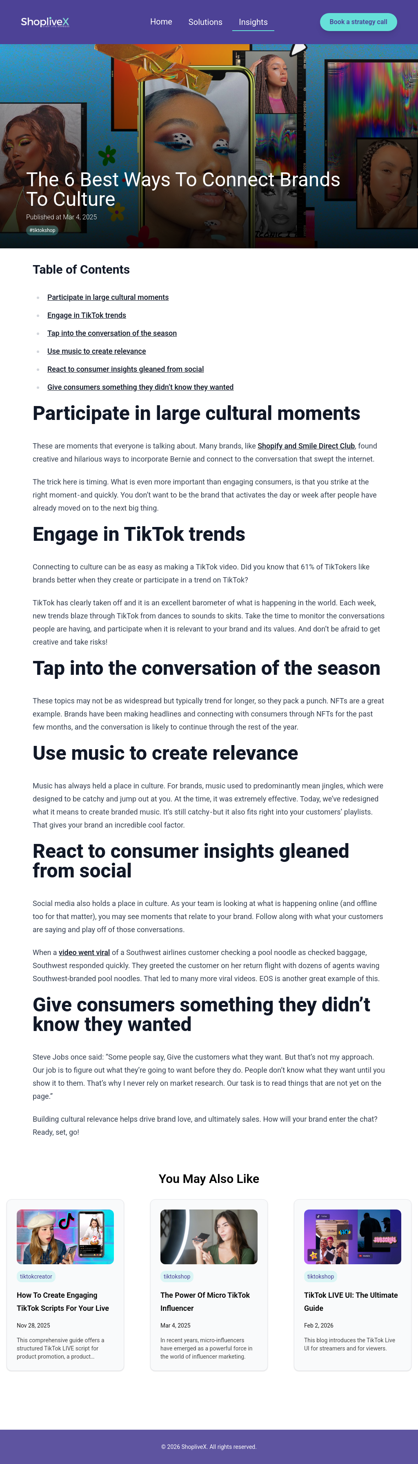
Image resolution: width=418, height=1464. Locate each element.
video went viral (84, 952)
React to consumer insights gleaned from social (125, 369)
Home (161, 22)
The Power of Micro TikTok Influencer (205, 1301)
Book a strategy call (358, 22)
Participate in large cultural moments (108, 297)
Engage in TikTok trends (86, 315)
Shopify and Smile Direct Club (306, 446)
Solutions (205, 22)
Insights (253, 22)
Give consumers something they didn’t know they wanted (140, 387)
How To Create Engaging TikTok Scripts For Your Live (63, 1301)
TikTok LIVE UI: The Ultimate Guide (351, 1301)
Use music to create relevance (96, 351)
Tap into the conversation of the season (112, 333)
